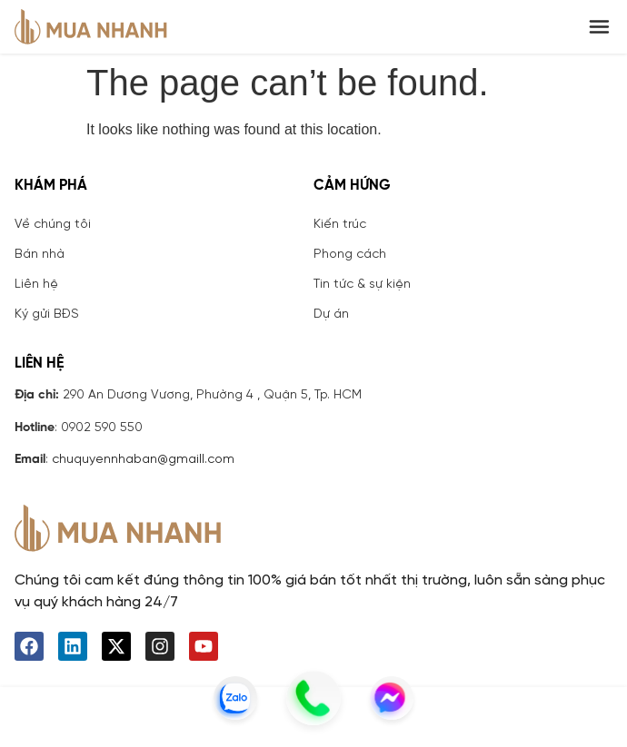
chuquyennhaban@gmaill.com (143, 460)
